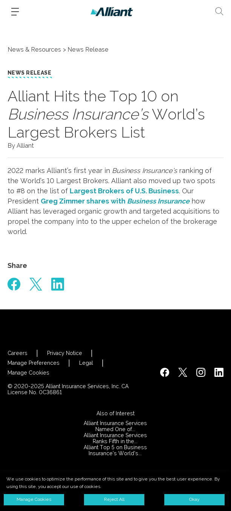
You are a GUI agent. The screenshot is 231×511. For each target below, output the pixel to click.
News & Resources (34, 49)
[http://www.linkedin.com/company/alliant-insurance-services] (218, 372)
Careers (18, 353)
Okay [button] (194, 499)
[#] (14, 284)
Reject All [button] (114, 499)
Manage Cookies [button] (34, 499)
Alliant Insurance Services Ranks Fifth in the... (115, 438)
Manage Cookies (28, 373)
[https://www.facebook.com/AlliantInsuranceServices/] (164, 372)
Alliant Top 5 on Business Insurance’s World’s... (115, 450)
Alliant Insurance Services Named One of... (115, 426)
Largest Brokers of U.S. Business (124, 191)
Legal (86, 363)
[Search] (219, 11)
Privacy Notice (64, 353)
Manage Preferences (34, 363)
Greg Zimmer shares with (115, 201)
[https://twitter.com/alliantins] (182, 372)
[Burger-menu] (15, 11)
